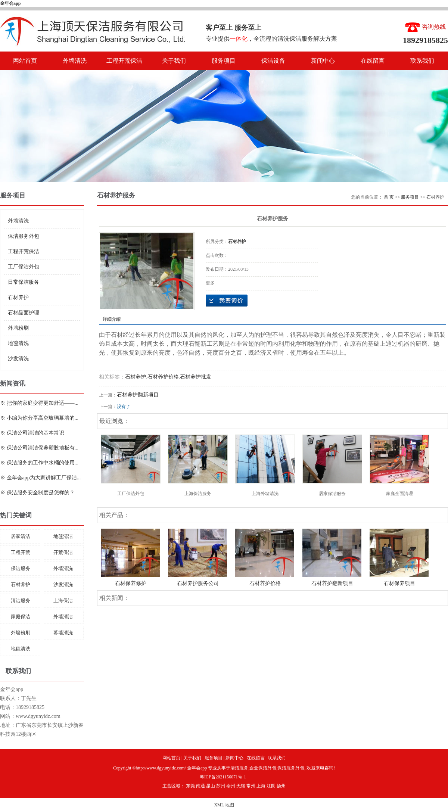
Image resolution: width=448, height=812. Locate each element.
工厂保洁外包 (23, 267)
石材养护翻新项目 (138, 395)
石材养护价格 (163, 377)
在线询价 (227, 301)
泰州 (230, 785)
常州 (250, 785)
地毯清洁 (63, 536)
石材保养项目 (399, 583)
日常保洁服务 (23, 282)
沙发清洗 (18, 358)
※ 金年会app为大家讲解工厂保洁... (40, 477)
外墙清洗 (75, 60)
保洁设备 (273, 60)
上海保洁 (63, 600)
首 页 (389, 197)
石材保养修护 (130, 583)
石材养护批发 (195, 377)
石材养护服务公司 (198, 583)
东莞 (190, 785)
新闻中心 (323, 60)
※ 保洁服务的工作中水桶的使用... (39, 463)
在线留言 (373, 60)
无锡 (240, 785)
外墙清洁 (63, 616)
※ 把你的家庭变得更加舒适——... (39, 403)
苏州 (220, 785)
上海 (260, 785)
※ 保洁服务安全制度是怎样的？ (37, 492)
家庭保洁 (20, 616)
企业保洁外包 (262, 768)
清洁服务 (20, 600)
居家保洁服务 (332, 493)
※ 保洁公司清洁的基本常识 (32, 433)
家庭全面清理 (399, 493)
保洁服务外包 (23, 236)
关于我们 (174, 60)
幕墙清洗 (63, 632)
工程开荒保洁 (124, 60)
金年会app (10, 3)
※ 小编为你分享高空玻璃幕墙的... (39, 418)
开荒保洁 (63, 552)
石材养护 (18, 297)
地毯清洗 (18, 343)
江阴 (271, 785)
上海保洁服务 (197, 493)
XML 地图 (224, 805)
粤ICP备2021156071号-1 (223, 777)
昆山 (210, 785)
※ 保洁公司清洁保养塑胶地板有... (39, 448)
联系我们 (422, 60)
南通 (200, 785)
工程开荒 (20, 552)
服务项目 (224, 60)
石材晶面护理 (23, 312)
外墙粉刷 (18, 328)
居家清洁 (20, 536)
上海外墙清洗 (265, 493)
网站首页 (25, 60)
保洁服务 (20, 568)
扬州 (281, 785)
